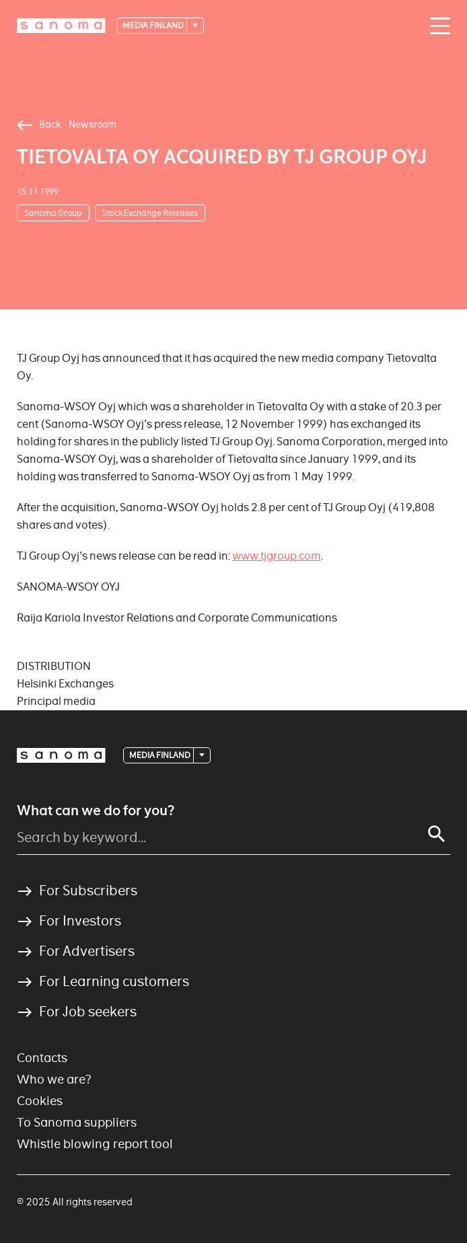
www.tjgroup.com (276, 556)
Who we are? (54, 1079)
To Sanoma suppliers (77, 1122)
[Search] (436, 834)
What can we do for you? (95, 810)
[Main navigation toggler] (436, 26)
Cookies (40, 1100)
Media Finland (153, 25)
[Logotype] (61, 25)
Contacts (42, 1057)
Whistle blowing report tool (95, 1144)
